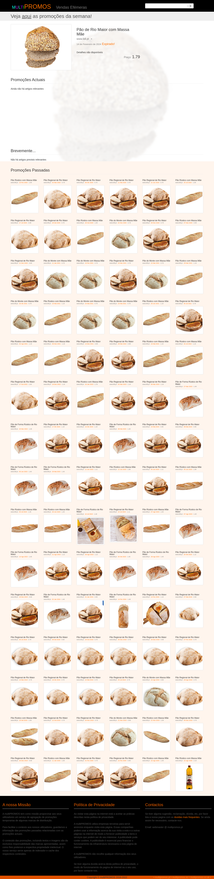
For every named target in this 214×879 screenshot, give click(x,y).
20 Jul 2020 (188, 182)
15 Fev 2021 (89, 263)
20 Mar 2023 (23, 429)
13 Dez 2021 (89, 344)
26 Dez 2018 (155, 639)
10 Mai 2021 (56, 303)
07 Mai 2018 (188, 597)
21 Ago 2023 (56, 554)
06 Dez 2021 (56, 344)
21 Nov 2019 (122, 720)
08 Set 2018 (56, 639)
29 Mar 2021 (188, 263)
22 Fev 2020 (122, 760)
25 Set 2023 (188, 554)
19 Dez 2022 (56, 384)
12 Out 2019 (56, 720)
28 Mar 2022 (122, 344)
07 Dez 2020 (188, 223)
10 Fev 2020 (23, 182)
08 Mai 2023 (122, 429)
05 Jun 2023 (23, 471)
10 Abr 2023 (89, 427)
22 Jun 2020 (155, 182)
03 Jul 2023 (23, 512)
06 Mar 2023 (155, 384)
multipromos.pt (162, 877)
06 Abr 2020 (89, 182)
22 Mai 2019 (89, 680)
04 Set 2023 (122, 557)
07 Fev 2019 (188, 639)
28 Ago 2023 (89, 554)
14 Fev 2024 (122, 599)
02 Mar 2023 (122, 384)
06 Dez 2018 (122, 639)
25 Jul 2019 (122, 680)
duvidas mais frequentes (187, 817)
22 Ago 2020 (155, 760)
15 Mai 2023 (155, 427)
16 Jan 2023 (89, 384)
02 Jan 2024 (56, 599)
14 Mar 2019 (23, 680)
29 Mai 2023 (56, 471)
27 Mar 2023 (188, 386)
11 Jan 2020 (56, 760)
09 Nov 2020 (155, 223)
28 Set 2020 (56, 223)
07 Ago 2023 (155, 512)
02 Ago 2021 (23, 344)
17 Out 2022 (23, 384)
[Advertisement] (172, 47)
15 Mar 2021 (122, 263)
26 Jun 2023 (56, 512)
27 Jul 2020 (23, 223)
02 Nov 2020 (122, 223)
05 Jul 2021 (188, 303)
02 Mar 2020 (56, 182)
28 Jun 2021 (155, 303)
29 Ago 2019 (188, 680)
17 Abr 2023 (56, 427)
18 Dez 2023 (23, 597)
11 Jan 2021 (56, 263)
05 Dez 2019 (188, 720)
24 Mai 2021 (89, 303)
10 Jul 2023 (89, 514)
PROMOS (37, 6)
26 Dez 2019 (23, 760)
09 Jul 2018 (23, 639)
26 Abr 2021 (23, 303)
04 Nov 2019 (89, 720)
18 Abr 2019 (56, 680)
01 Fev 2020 (89, 760)
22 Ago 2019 (155, 680)
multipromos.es (180, 877)
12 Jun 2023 (89, 469)
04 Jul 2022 (188, 344)
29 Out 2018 (89, 639)
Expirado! (108, 44)
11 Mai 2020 (122, 182)
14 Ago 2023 (23, 557)
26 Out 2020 (89, 223)
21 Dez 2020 (23, 263)
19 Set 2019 (23, 720)
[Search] (190, 5)
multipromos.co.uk (199, 877)
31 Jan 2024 (89, 597)
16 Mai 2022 (155, 344)
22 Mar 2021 (155, 263)
